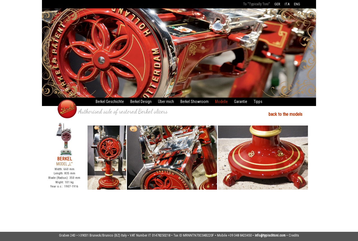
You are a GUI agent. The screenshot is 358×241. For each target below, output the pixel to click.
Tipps (258, 101)
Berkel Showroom (194, 101)
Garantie (240, 101)
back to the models (285, 114)
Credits (294, 235)
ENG (297, 4)
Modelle (221, 101)
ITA (287, 4)
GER (277, 4)
